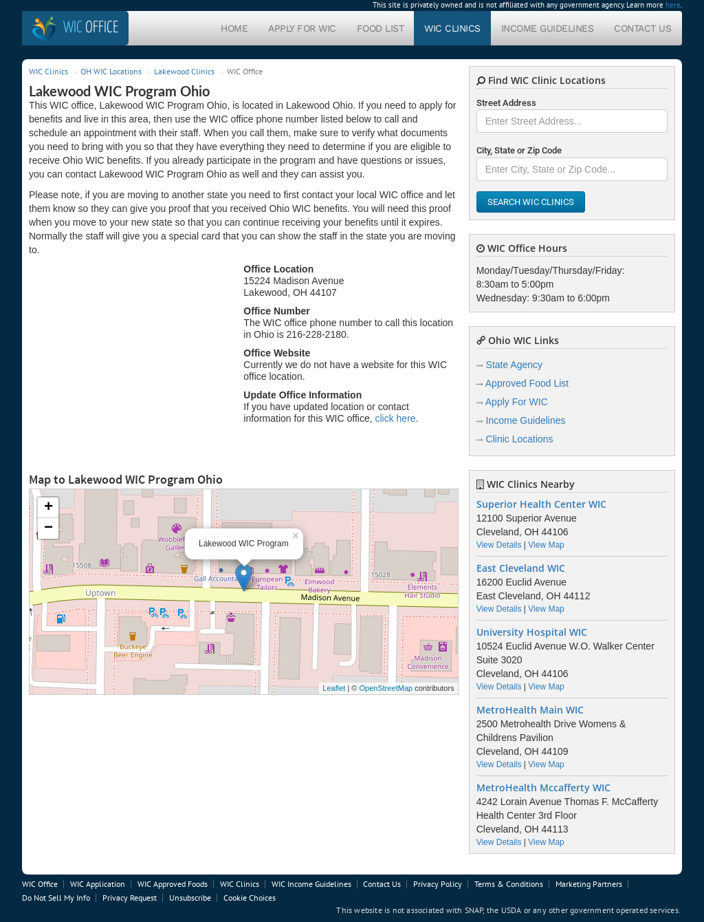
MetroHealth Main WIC (530, 710)
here (673, 5)
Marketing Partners (589, 884)
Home (234, 28)
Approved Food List (527, 383)
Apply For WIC (302, 28)
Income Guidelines (547, 28)
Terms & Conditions (508, 884)
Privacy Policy (437, 884)
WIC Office (40, 884)
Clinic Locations (519, 438)
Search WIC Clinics (530, 202)
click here (395, 418)
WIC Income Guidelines (311, 884)
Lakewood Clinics (184, 71)
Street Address (506, 103)
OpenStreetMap (385, 688)
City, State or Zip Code (519, 150)
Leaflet (333, 688)
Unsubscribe (190, 897)
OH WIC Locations (111, 71)
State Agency (514, 364)
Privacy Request (129, 897)
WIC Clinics (452, 28)
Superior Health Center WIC (541, 504)
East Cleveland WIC (520, 568)
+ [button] (48, 507)
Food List (380, 28)
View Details (499, 545)
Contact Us (642, 28)
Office (90, 28)
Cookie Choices (249, 897)
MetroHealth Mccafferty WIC (543, 788)
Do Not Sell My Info (56, 897)
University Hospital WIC (531, 632)
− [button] (48, 528)
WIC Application (97, 884)
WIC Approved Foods (173, 884)
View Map (546, 545)
